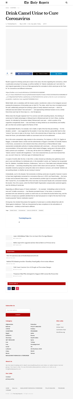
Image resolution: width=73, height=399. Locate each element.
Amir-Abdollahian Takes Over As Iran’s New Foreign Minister (33, 236)
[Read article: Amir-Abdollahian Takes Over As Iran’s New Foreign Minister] (9, 237)
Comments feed (61, 329)
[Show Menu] (6, 2)
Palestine (33, 324)
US (31, 346)
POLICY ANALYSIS (36, 326)
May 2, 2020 (23, 24)
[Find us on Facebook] (9, 288)
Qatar (35, 24)
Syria (32, 340)
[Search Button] (66, 2)
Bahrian (8, 326)
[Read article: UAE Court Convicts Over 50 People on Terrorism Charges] (9, 268)
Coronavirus (22, 210)
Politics (33, 328)
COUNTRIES (13, 7)
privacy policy (10, 379)
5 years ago (17, 245)
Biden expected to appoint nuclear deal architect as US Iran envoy (34, 243)
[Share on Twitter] (41, 73)
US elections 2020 (36, 348)
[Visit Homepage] (36, 2)
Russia (33, 335)
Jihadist (41, 210)
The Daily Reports (17, 393)
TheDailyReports (12, 24)
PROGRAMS (34, 331)
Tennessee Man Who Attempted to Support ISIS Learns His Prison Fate (35, 274)
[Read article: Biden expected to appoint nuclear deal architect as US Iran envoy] (9, 244)
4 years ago (17, 238)
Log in (58, 324)
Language (8, 390)
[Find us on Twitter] (13, 288)
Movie (7, 353)
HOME (7, 388)
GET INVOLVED (10, 340)
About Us (14, 388)
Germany (8, 337)
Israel (7, 346)
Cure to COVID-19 (32, 210)
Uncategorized (35, 344)
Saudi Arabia (34, 337)
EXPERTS (8, 335)
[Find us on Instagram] (17, 288)
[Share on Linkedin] (58, 73)
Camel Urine (13, 210)
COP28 (8, 328)
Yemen (33, 353)
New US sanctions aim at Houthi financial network (22, 255)
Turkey (39, 24)
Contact (8, 376)
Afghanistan (9, 324)
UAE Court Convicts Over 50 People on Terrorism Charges (32, 267)
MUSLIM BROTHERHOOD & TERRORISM (17, 355)
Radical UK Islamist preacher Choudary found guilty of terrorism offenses (30, 261)
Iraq (32, 24)
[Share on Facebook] (23, 73)
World (32, 351)
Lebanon (8, 348)
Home (7, 7)
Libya (7, 351)
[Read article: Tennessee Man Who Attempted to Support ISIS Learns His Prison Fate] (9, 275)
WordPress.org (60, 332)
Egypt (7, 333)
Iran (18, 7)
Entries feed (59, 327)
